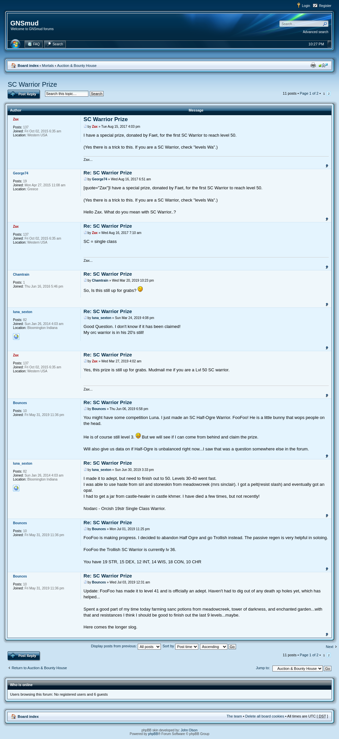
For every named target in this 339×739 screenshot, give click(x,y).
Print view (313, 65)
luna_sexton (101, 318)
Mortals (48, 66)
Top (327, 165)
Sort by (180, 646)
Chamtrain (100, 280)
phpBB (153, 734)
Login (306, 6)
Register (325, 6)
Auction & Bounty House (76, 66)
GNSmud (24, 23)
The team (234, 716)
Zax (95, 126)
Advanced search (315, 32)
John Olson (189, 730)
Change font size (323, 65)
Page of (309, 93)
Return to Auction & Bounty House (39, 668)
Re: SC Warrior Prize (107, 172)
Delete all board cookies (264, 716)
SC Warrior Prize (32, 84)
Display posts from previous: (126, 646)
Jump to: (263, 668)
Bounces (99, 409)
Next (329, 647)
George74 (99, 179)
